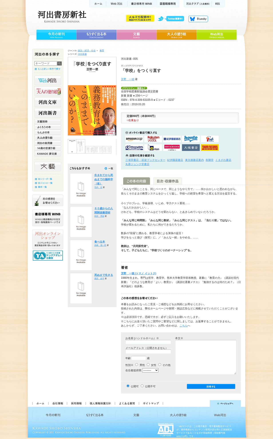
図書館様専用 (167, 3)
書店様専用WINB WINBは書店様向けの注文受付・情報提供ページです (47, 218)
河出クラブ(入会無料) (198, 3)
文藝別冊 (47, 121)
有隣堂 (210, 160)
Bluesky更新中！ (198, 18)
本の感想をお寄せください (47, 200)
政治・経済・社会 (87, 50)
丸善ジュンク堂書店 (137, 164)
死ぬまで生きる (103, 275)
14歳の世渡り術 (47, 148)
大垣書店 (191, 147)
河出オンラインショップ (47, 239)
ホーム (97, 3)
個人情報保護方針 (100, 403)
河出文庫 (47, 102)
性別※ (129, 365)
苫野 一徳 (127, 79)
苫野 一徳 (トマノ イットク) (138, 273)
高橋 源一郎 (100, 245)
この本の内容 (136, 181)
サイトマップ (151, 403)
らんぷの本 (47, 132)
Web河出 (116, 3)
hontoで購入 (191, 139)
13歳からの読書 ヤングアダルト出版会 (48, 256)
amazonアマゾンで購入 (134, 139)
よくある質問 (127, 403)
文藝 (136, 35)
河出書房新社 (61, 16)
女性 (151, 365)
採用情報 (76, 403)
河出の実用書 (47, 143)
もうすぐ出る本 (96, 35)
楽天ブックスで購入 (153, 139)
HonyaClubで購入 (134, 147)
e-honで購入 (153, 147)
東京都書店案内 (194, 160)
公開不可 (150, 386)
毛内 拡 (98, 187)
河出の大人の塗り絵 (47, 91)
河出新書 (82, 54)
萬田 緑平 (99, 278)
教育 (102, 50)
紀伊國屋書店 (175, 160)
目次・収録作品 (167, 181)
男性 (140, 365)
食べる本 (99, 241)
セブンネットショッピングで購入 (210, 139)
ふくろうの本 (47, 127)
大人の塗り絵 (176, 35)
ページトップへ (204, 403)
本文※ (179, 338)
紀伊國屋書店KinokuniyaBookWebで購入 (172, 139)
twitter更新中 (172, 18)
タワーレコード (210, 147)
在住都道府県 (133, 370)
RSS (218, 3)
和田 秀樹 (99, 216)
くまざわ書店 (223, 160)
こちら (184, 325)
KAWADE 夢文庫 (47, 153)
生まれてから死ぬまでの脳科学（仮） (103, 179)
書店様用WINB (141, 3)
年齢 (128, 358)
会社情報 (57, 403)
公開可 (135, 386)
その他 (164, 365)
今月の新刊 (55, 35)
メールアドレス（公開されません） (146, 348)
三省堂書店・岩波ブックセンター (145, 160)
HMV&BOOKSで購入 (172, 147)
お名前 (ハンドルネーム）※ (142, 338)
